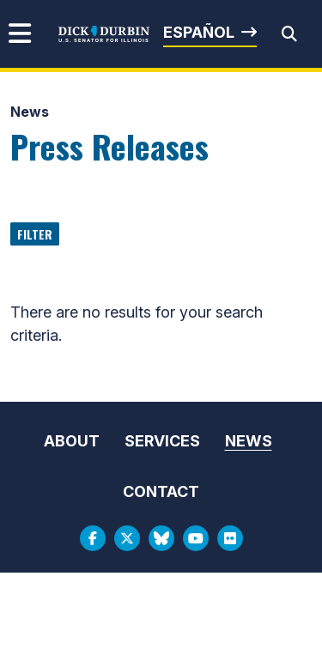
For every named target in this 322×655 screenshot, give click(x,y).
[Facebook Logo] (93, 538)
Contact (161, 491)
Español (198, 32)
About (72, 441)
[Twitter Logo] (127, 538)
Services (162, 441)
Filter (34, 234)
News (29, 111)
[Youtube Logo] (196, 538)
